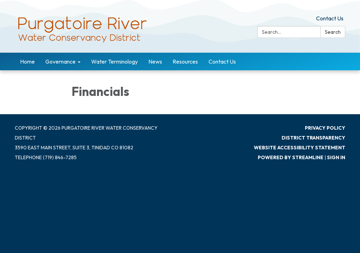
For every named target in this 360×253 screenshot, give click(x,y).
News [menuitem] (155, 61)
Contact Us (329, 18)
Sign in (336, 157)
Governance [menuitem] (60, 61)
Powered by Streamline (290, 157)
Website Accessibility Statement (299, 147)
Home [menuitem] (27, 61)
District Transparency (313, 138)
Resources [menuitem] (185, 61)
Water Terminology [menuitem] (114, 61)
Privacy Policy (325, 128)
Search (333, 32)
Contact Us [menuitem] (222, 61)
